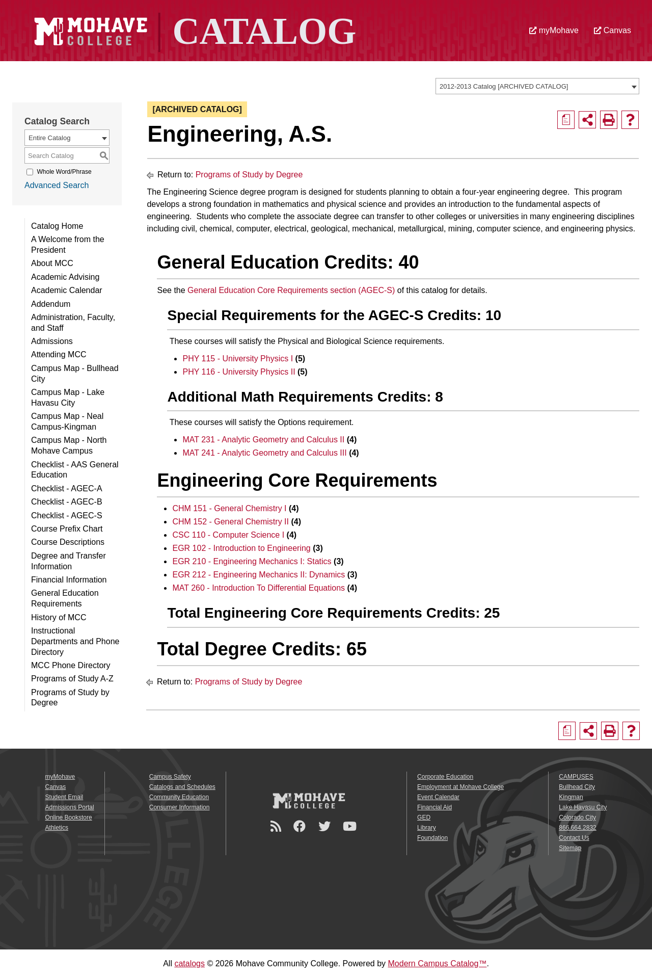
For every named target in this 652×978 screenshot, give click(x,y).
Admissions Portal (69, 807)
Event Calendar (438, 797)
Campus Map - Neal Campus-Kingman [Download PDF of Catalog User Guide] (67, 421)
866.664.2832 (577, 827)
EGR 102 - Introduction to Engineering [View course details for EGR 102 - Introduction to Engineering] (241, 548)
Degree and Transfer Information (68, 561)
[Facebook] (301, 826)
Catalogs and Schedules (182, 786)
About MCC (52, 263)
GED (423, 817)
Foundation (432, 837)
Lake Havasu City (583, 807)
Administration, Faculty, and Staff (73, 322)
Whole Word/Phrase (64, 171)
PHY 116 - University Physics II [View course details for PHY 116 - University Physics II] (238, 371)
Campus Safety (170, 776)
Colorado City (577, 817)
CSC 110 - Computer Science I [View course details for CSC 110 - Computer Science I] (228, 535)
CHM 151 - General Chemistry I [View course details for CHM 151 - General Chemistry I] (229, 508)
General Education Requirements (65, 598)
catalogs (189, 963)
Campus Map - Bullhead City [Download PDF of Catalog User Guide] (75, 373)
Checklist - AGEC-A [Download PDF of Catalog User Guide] (66, 488)
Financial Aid (434, 807)
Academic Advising (65, 277)
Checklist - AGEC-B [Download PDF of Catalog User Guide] (66, 501)
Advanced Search (56, 185)
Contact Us (574, 837)
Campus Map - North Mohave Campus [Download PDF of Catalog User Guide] (69, 445)
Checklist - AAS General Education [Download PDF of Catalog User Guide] (75, 470)
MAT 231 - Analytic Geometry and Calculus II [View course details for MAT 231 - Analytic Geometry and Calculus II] (263, 439)
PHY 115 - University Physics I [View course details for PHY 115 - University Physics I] (237, 358)
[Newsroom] (277, 826)
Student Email (64, 797)
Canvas (612, 30)
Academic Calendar (66, 290)
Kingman (571, 797)
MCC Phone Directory (71, 665)
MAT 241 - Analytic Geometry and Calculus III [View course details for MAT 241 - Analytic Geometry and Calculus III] (264, 452)
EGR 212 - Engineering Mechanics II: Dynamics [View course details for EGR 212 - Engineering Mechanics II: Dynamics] (258, 574)
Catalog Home (57, 226)
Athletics (56, 827)
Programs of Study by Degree (70, 697)
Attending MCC (59, 354)
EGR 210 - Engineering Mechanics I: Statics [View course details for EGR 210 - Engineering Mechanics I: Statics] (251, 561)
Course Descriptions (67, 542)
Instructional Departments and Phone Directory (75, 641)
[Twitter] (326, 826)
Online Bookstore (68, 817)
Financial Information (69, 579)
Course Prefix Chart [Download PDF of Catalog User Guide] (67, 528)
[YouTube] (351, 826)
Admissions (52, 341)
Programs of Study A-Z (72, 678)
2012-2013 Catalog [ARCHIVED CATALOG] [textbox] (504, 86)
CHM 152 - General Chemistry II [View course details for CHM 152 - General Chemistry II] (230, 521)
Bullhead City (577, 786)
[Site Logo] (192, 29)
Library (426, 827)
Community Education (179, 797)
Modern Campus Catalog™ (437, 963)
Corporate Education (445, 776)
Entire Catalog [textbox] (49, 138)
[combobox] (537, 86)
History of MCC (58, 617)
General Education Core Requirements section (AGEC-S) (291, 290)
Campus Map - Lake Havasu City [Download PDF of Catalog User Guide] (67, 397)
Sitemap (570, 848)
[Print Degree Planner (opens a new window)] (566, 120)
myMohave (554, 30)
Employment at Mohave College (460, 786)
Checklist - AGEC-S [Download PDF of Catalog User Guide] (66, 515)
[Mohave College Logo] (308, 800)
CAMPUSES (576, 776)
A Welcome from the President (67, 244)
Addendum (50, 304)
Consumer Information (179, 807)
